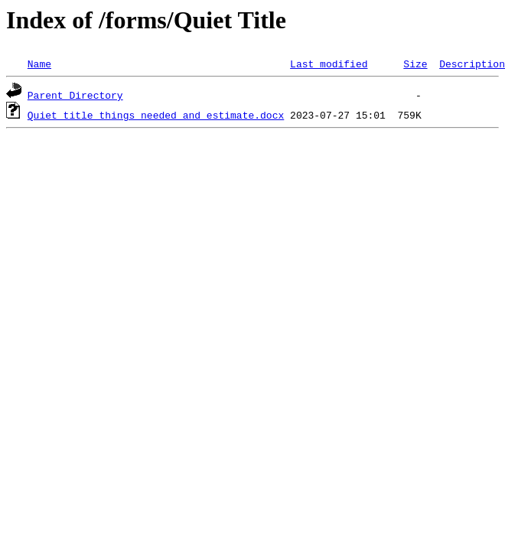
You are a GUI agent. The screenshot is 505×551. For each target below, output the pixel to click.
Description (472, 63)
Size (415, 63)
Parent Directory (75, 95)
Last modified (328, 63)
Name (39, 63)
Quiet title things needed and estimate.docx (156, 115)
